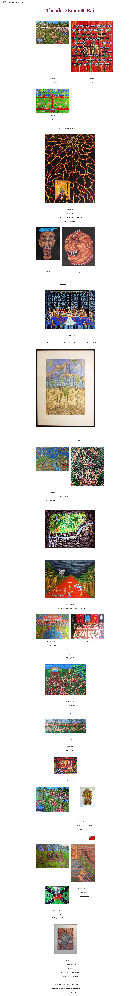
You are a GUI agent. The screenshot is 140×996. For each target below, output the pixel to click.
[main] (70, 10)
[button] (138, 2)
